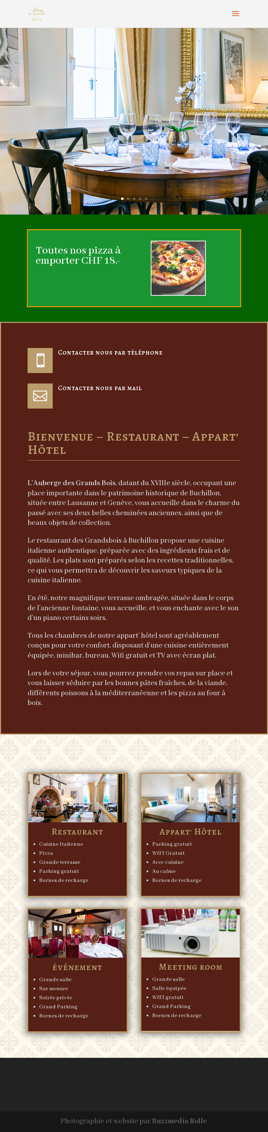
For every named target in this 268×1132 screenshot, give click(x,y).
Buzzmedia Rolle (179, 1121)
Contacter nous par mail (100, 388)
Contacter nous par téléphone (110, 352)
